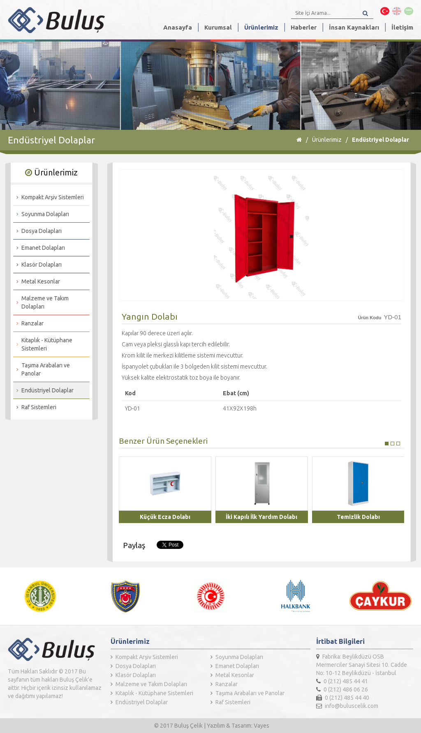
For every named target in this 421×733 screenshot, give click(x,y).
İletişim (402, 27)
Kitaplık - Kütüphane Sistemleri (42, 344)
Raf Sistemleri (34, 407)
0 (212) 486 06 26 (342, 689)
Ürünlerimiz (261, 27)
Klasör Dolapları (37, 264)
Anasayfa (177, 27)
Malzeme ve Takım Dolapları (41, 302)
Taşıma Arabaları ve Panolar (41, 369)
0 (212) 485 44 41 (342, 681)
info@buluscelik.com (347, 706)
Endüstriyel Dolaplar (380, 139)
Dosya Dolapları (37, 231)
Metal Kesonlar (36, 281)
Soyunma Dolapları (41, 214)
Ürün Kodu (370, 317)
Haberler (304, 27)
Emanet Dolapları (39, 247)
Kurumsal (218, 27)
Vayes (261, 725)
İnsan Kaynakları (354, 27)
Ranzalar (28, 323)
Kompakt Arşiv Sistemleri (48, 197)
